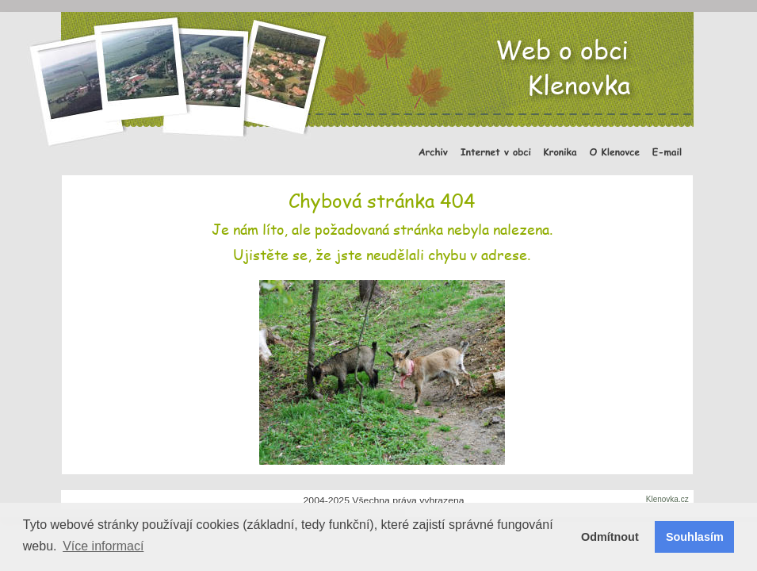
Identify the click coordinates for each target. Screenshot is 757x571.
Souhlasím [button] (695, 537)
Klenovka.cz (667, 499)
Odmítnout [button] (610, 537)
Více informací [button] (103, 546)
